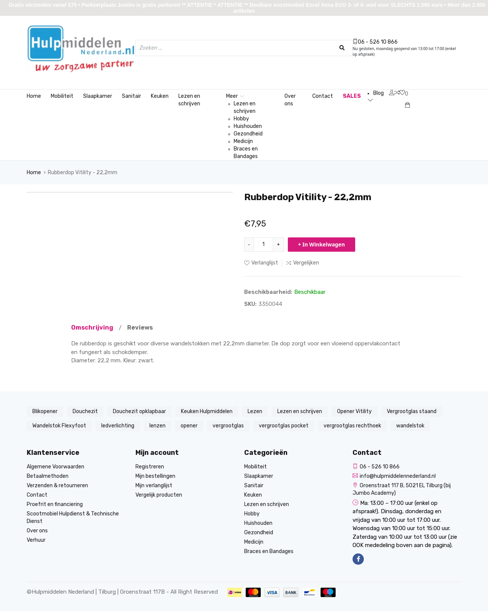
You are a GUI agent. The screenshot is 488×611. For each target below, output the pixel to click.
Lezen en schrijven (189, 100)
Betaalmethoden (47, 476)
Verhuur (36, 540)
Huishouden (248, 126)
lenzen (157, 426)
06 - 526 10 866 (375, 42)
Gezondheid (248, 134)
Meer (235, 96)
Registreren (149, 467)
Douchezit (85, 411)
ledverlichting (117, 426)
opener (189, 426)
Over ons (290, 100)
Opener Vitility (354, 411)
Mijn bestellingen (155, 476)
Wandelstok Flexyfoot (59, 426)
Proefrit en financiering (55, 504)
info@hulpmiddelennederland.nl (394, 476)
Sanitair (131, 96)
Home (34, 96)
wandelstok (410, 426)
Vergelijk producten (158, 495)
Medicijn (243, 141)
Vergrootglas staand (411, 411)
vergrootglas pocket (284, 426)
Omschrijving (92, 327)
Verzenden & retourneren (57, 485)
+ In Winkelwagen (321, 244)
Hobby (241, 119)
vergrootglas (228, 426)
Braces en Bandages (246, 153)
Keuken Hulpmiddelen (207, 411)
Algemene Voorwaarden (55, 467)
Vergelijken (302, 263)
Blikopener (45, 411)
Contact (322, 96)
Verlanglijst (261, 263)
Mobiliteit (62, 96)
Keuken (160, 96)
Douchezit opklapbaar (139, 411)
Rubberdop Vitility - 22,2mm (82, 172)
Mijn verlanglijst (153, 485)
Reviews (140, 327)
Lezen (255, 411)
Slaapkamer (97, 96)
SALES (352, 96)
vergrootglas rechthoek (352, 426)
